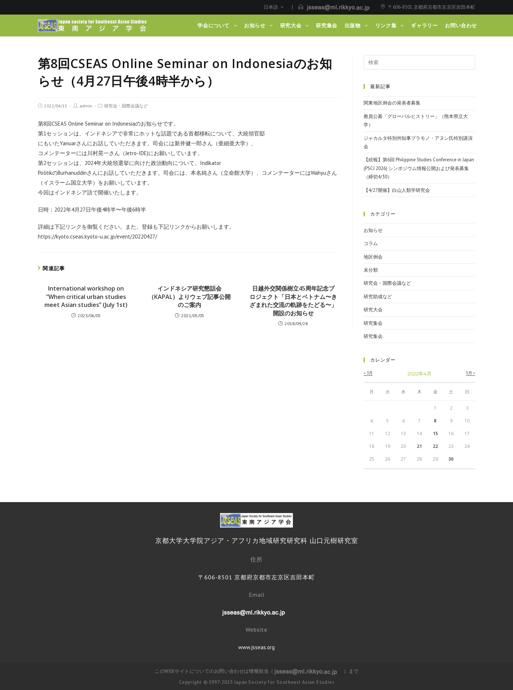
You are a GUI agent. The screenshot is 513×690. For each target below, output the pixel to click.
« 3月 (368, 372)
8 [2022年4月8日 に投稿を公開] (435, 421)
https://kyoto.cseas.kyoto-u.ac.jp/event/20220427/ (97, 236)
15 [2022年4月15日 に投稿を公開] (435, 433)
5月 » (470, 372)
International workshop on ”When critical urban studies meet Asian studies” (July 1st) (86, 296)
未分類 (371, 270)
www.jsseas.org (256, 647)
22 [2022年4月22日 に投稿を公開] (435, 446)
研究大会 (373, 310)
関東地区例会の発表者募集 (392, 103)
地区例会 (373, 257)
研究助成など (378, 296)
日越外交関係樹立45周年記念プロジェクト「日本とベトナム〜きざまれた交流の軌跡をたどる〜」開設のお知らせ (293, 300)
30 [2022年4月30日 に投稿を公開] (451, 459)
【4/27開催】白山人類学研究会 (397, 190)
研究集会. (374, 336)
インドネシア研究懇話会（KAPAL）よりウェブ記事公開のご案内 (189, 296)
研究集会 (373, 323)
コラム (371, 243)
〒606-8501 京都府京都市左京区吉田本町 (431, 7)
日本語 (273, 7)
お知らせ (373, 230)
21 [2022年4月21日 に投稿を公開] (419, 446)
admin (85, 106)
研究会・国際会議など (126, 106)
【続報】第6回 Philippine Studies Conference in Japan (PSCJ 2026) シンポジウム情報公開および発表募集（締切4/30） (419, 168)
